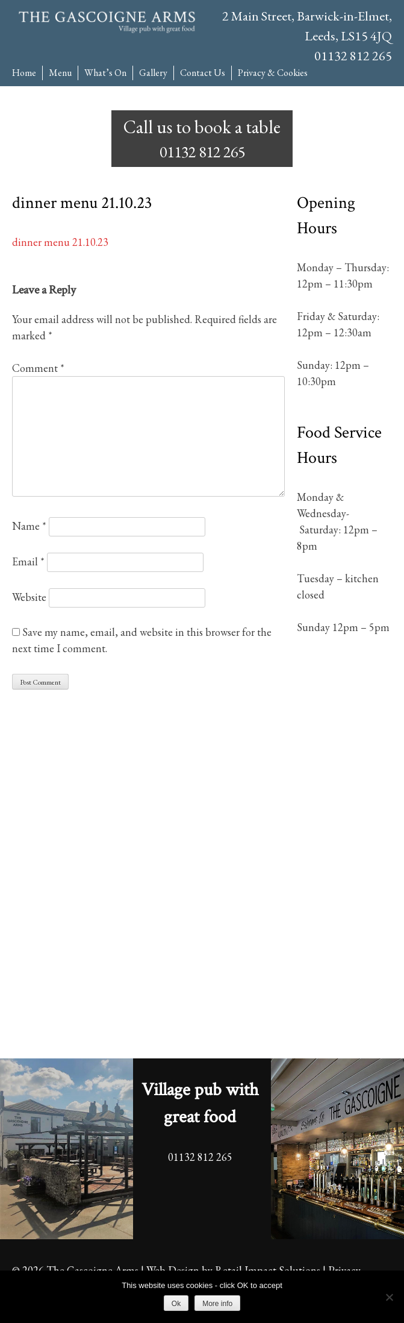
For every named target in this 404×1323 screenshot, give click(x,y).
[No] (389, 1297)
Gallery (153, 72)
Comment (38, 368)
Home (24, 72)
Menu (60, 72)
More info (217, 1303)
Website (29, 597)
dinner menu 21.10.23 (60, 242)
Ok (176, 1303)
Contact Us (202, 72)
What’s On (105, 72)
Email (28, 561)
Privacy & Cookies (273, 72)
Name (29, 526)
